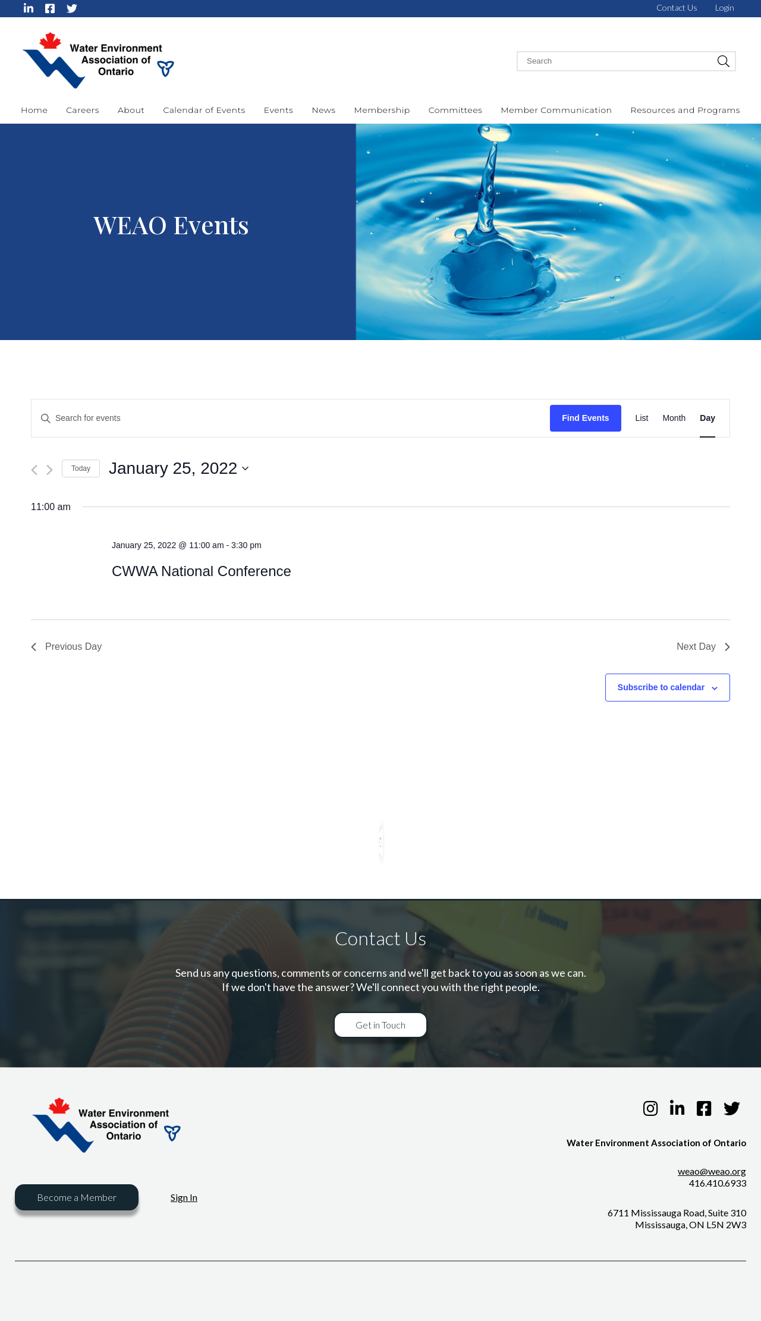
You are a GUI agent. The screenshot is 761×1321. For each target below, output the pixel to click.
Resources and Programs (685, 110)
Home (34, 110)
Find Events (585, 418)
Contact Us (676, 7)
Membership (382, 110)
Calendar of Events (204, 110)
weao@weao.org (712, 1171)
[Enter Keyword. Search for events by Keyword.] (291, 418)
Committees (456, 110)
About (131, 110)
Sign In (184, 1197)
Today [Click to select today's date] (80, 468)
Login (724, 7)
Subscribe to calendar (661, 687)
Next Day (703, 646)
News (323, 110)
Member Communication (556, 110)
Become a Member (77, 1197)
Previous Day (66, 646)
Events (278, 110)
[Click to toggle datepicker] (179, 468)
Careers (82, 110)
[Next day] (49, 470)
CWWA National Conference (201, 571)
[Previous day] (34, 470)
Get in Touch (380, 1024)
